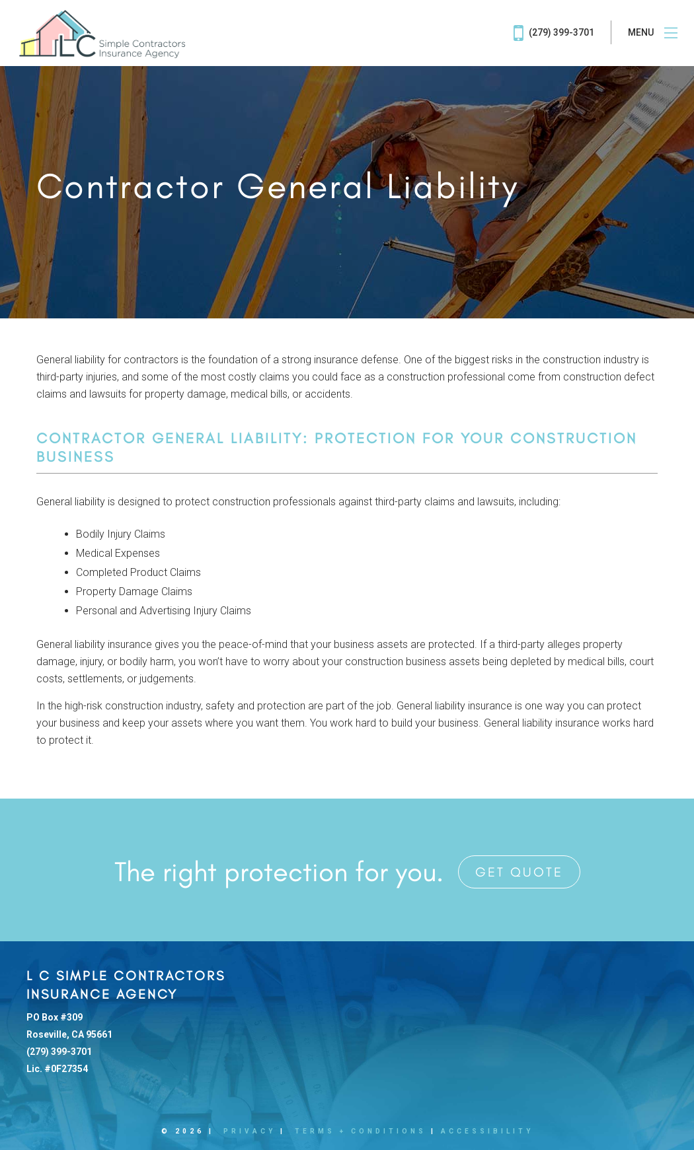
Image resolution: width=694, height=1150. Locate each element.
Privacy (249, 1131)
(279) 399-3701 (554, 33)
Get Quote (519, 872)
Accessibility (487, 1131)
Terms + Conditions (360, 1131)
